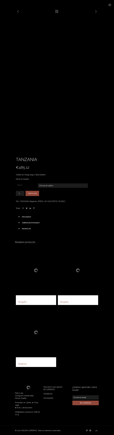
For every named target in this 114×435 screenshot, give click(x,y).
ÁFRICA (40, 201)
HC (20, 297)
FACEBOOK (48, 393)
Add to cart (32, 193)
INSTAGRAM (48, 397)
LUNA (63, 297)
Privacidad (19, 402)
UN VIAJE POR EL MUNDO (54, 201)
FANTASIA (23, 359)
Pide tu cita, (19, 392)
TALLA (19, 184)
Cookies (28, 402)
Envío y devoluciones (24, 407)
